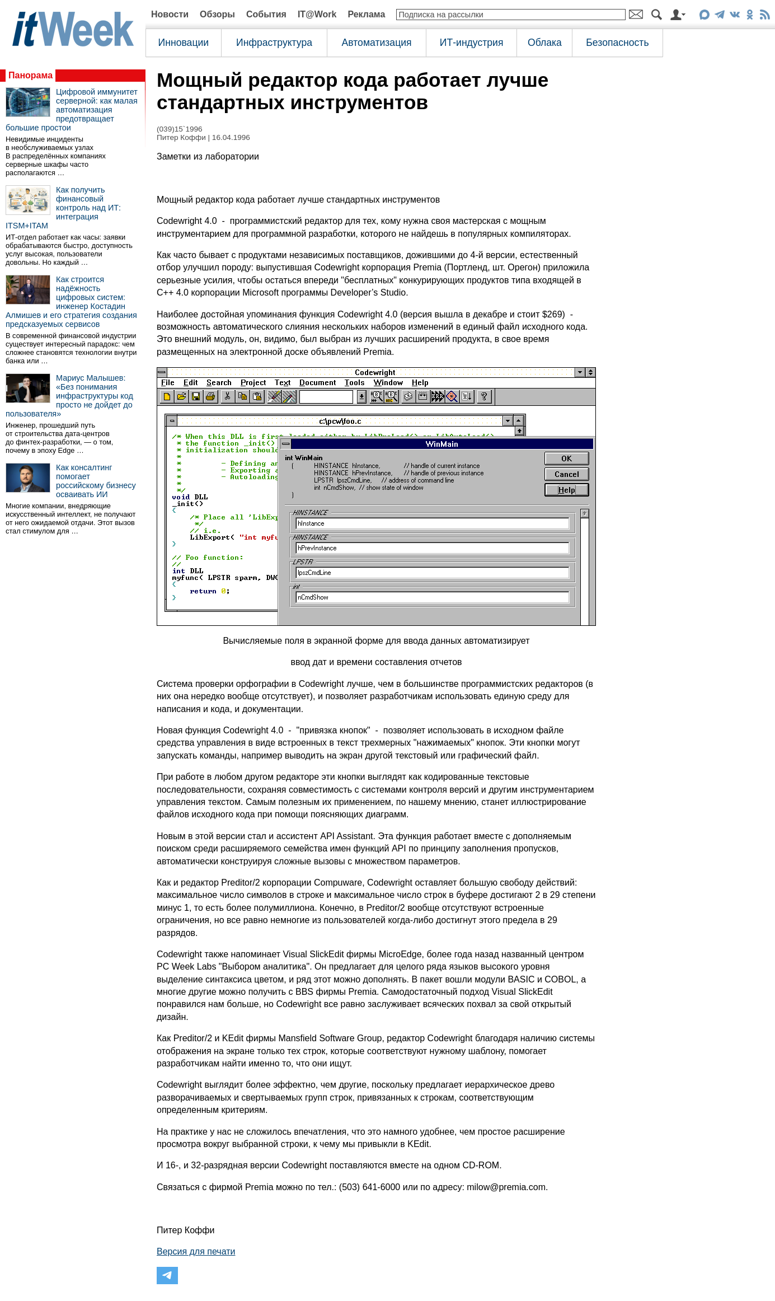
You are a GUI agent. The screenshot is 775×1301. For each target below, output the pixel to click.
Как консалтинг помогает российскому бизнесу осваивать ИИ (96, 481)
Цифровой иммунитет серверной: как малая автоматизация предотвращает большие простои (72, 109)
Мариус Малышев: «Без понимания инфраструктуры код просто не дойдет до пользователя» (69, 395)
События (266, 14)
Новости (170, 14)
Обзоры (217, 14)
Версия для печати (196, 1251)
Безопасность (617, 42)
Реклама (366, 14)
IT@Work (317, 14)
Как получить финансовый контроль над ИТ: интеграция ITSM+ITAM (63, 207)
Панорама (30, 75)
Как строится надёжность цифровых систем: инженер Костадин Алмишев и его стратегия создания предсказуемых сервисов (71, 302)
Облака (545, 42)
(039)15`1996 (180, 129)
